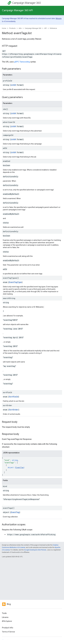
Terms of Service (8, 632)
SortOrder (13, 409)
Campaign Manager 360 (26, 2)
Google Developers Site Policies (35, 550)
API (45, 28)
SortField (13, 396)
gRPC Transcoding (22, 62)
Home (4, 28)
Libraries (5, 617)
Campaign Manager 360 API (17, 10)
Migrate (59, 18)
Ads (20, 28)
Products (12, 28)
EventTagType (15, 282)
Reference (53, 28)
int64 (13, 85)
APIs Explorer (7, 621)
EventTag (20, 467)
